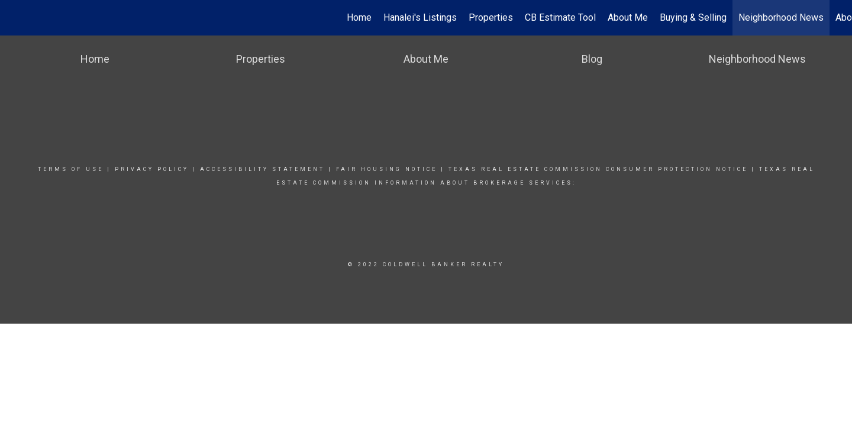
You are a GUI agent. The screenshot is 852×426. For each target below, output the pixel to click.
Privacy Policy (152, 169)
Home (359, 17)
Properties (491, 17)
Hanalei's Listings (420, 17)
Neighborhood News (781, 17)
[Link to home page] (15, 18)
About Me (628, 17)
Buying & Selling (693, 17)
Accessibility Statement (262, 169)
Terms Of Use (71, 169)
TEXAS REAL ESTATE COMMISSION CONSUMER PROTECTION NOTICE (599, 169)
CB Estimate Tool (560, 17)
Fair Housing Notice (386, 169)
